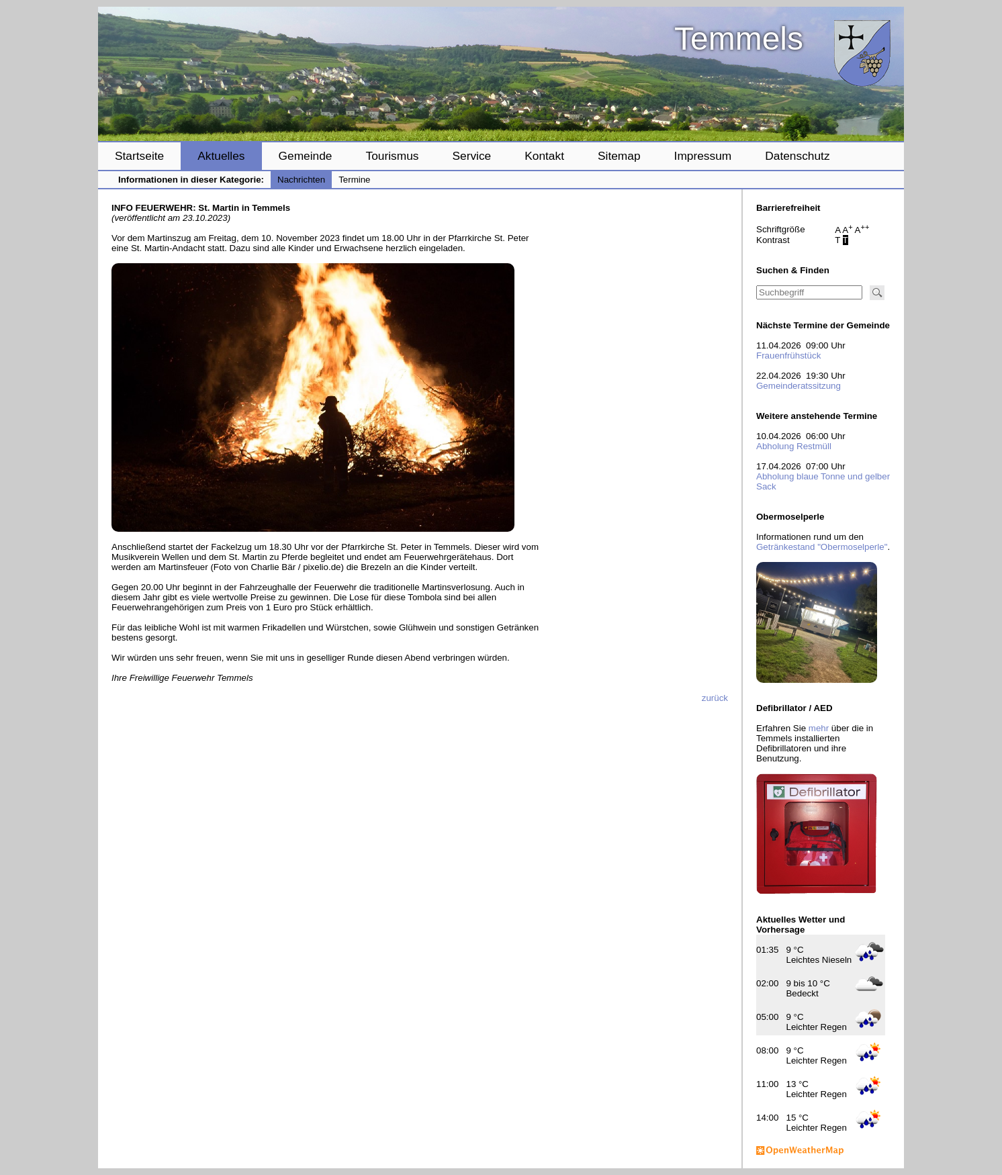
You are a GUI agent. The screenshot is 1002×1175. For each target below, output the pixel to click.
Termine (354, 180)
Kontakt (544, 155)
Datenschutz (797, 155)
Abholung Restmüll (793, 446)
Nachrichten (301, 180)
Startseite (139, 155)
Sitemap (619, 155)
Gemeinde (305, 155)
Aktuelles (220, 155)
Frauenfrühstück (788, 355)
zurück (715, 698)
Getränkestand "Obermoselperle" (821, 547)
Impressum (703, 155)
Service (471, 155)
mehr (819, 728)
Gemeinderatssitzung (798, 386)
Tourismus (391, 155)
